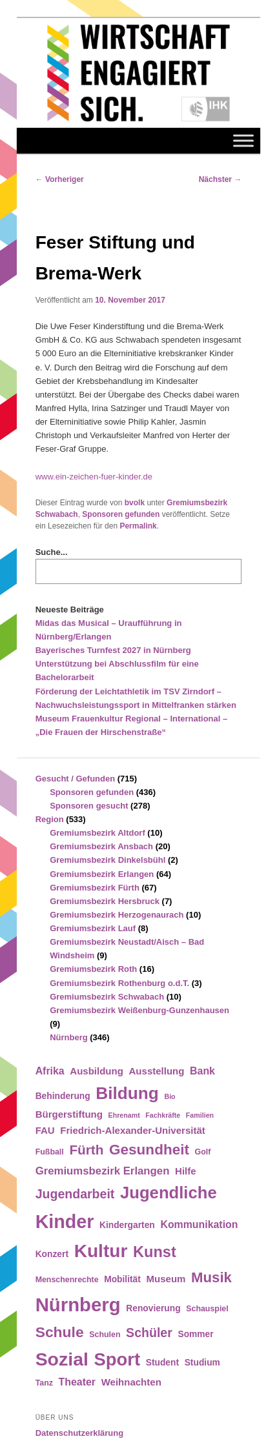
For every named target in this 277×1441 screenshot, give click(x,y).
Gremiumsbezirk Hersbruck (104, 901)
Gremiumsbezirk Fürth (94, 887)
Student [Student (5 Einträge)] (162, 1362)
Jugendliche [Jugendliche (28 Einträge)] (168, 1193)
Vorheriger (60, 179)
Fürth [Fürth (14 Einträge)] (86, 1149)
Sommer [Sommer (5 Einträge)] (195, 1334)
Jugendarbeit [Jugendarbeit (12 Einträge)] (75, 1194)
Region (50, 819)
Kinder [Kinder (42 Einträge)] (65, 1221)
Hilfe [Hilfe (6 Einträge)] (185, 1170)
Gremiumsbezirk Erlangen (102, 874)
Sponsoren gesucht (89, 806)
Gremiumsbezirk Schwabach (107, 997)
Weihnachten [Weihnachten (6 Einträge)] (131, 1381)
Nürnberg (69, 1037)
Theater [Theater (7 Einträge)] (77, 1381)
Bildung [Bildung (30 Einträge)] (127, 1093)
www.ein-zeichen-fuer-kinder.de (94, 476)
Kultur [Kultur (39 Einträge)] (101, 1251)
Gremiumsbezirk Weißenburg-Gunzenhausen (139, 1010)
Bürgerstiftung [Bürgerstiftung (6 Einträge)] (69, 1114)
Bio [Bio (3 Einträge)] (169, 1096)
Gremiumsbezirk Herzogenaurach (116, 915)
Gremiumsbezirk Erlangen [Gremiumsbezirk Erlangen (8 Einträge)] (103, 1171)
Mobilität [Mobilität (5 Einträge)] (122, 1279)
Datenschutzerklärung (80, 1433)
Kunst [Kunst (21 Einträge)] (154, 1252)
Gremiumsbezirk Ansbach (101, 846)
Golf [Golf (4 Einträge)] (203, 1151)
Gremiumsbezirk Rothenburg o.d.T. (119, 983)
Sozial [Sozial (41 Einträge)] (62, 1359)
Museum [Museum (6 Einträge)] (166, 1278)
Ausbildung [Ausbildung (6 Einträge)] (96, 1070)
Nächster (220, 179)
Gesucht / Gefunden (76, 778)
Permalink (137, 525)
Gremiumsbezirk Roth (93, 969)
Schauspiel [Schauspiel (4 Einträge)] (207, 1308)
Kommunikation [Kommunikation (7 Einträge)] (199, 1224)
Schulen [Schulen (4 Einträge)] (104, 1334)
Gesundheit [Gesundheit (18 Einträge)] (149, 1150)
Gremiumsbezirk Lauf (93, 928)
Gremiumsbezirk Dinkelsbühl (107, 860)
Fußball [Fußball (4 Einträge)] (50, 1151)
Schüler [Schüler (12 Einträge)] (149, 1332)
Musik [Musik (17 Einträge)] (211, 1277)
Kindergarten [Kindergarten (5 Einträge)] (127, 1225)
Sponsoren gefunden (120, 514)
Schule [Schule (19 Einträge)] (60, 1332)
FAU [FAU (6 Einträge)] (45, 1130)
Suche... (52, 552)
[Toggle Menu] (243, 140)
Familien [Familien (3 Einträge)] (200, 1115)
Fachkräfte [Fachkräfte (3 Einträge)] (162, 1115)
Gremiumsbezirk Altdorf (97, 833)
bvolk (135, 502)
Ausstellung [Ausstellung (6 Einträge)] (157, 1070)
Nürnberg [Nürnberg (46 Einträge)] (78, 1304)
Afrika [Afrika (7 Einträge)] (50, 1070)
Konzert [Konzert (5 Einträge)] (52, 1254)
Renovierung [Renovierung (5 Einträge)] (153, 1308)
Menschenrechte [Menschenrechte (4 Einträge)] (67, 1279)
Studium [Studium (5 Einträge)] (202, 1362)
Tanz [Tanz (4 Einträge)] (44, 1382)
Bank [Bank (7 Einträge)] (202, 1070)
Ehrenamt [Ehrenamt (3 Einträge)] (124, 1115)
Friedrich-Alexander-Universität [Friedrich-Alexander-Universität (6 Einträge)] (132, 1130)
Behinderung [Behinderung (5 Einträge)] (63, 1096)
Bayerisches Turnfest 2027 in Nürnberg (113, 650)
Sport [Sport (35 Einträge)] (117, 1359)
